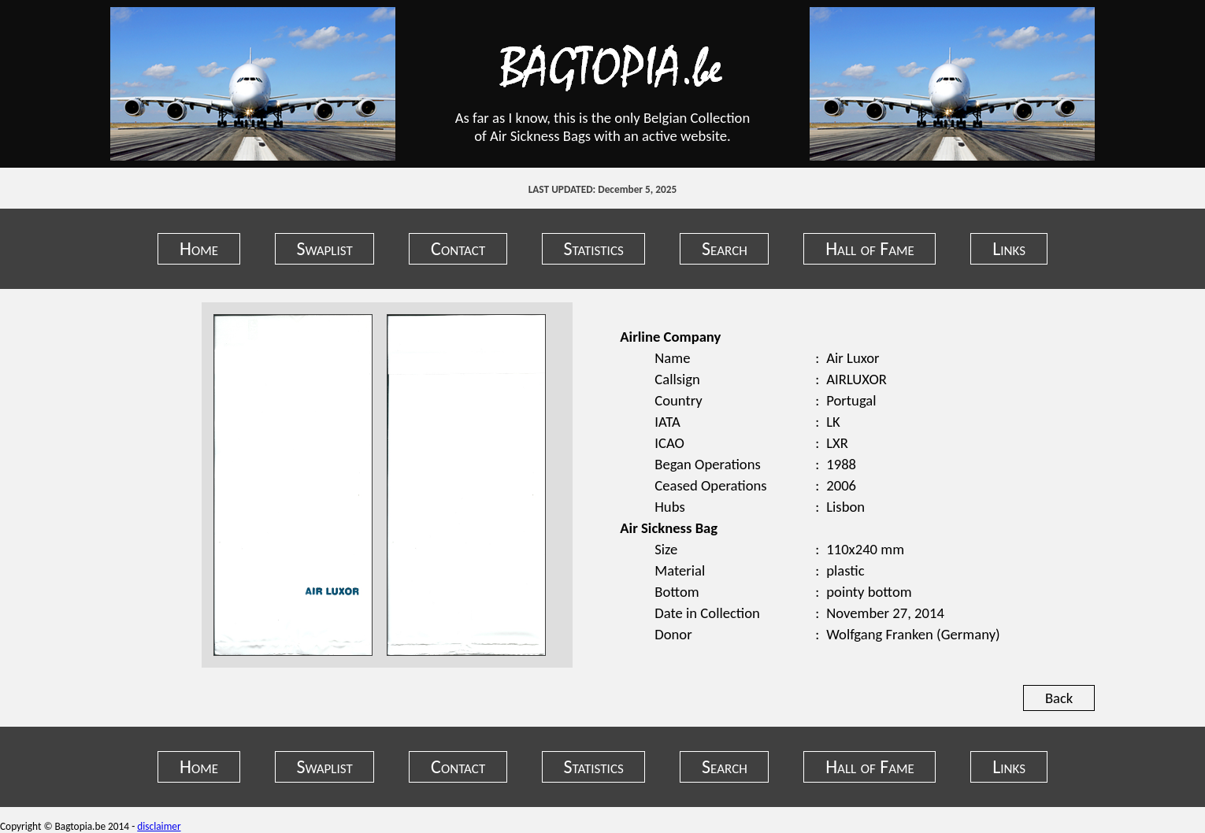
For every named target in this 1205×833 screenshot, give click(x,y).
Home (199, 248)
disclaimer (158, 826)
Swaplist (324, 248)
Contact (458, 248)
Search (724, 248)
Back (1059, 698)
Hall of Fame (869, 248)
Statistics (594, 248)
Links (1008, 248)
